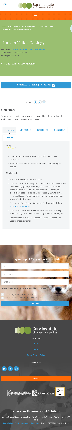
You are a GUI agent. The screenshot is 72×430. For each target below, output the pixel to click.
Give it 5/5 (16, 148)
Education (14, 26)
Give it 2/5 (10, 148)
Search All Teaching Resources (34, 84)
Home (4, 26)
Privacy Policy (7, 423)
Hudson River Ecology (46, 26)
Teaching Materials (28, 26)
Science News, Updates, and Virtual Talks (23, 297)
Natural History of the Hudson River (15, 30)
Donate (36, 16)
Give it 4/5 (14, 148)
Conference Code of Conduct (27, 423)
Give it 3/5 (12, 148)
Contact (36, 349)
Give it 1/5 (8, 148)
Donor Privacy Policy (36, 355)
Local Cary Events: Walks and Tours (20, 294)
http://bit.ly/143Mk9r (19, 206)
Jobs (36, 343)
